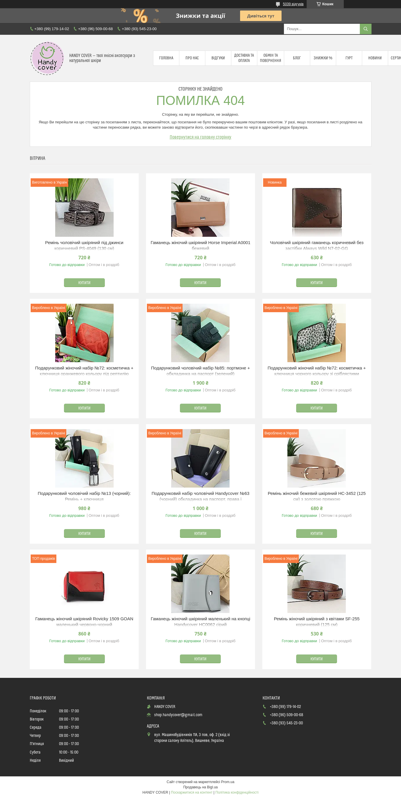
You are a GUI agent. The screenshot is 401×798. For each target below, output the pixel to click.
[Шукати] (366, 29)
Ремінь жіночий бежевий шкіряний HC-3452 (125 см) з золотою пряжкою (317, 496)
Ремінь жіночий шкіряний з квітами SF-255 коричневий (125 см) (317, 621)
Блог (297, 58)
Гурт (349, 58)
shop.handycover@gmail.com (178, 715)
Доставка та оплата (244, 58)
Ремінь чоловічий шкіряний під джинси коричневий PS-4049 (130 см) (84, 245)
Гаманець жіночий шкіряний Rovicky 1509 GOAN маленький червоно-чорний (84, 621)
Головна (166, 58)
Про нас (192, 58)
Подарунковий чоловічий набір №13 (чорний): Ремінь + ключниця (84, 496)
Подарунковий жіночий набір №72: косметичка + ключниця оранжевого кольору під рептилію (84, 370)
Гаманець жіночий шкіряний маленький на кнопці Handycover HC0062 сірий (200, 621)
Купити (84, 283)
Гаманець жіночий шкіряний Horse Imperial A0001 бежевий (201, 245)
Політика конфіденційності (237, 792)
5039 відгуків (293, 4)
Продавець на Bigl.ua (200, 787)
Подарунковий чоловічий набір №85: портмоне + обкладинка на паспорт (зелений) (200, 370)
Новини (375, 58)
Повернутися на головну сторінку (201, 137)
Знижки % (323, 58)
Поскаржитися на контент (191, 792)
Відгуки (218, 58)
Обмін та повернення (270, 58)
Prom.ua (227, 782)
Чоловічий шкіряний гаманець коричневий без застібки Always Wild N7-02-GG (317, 245)
